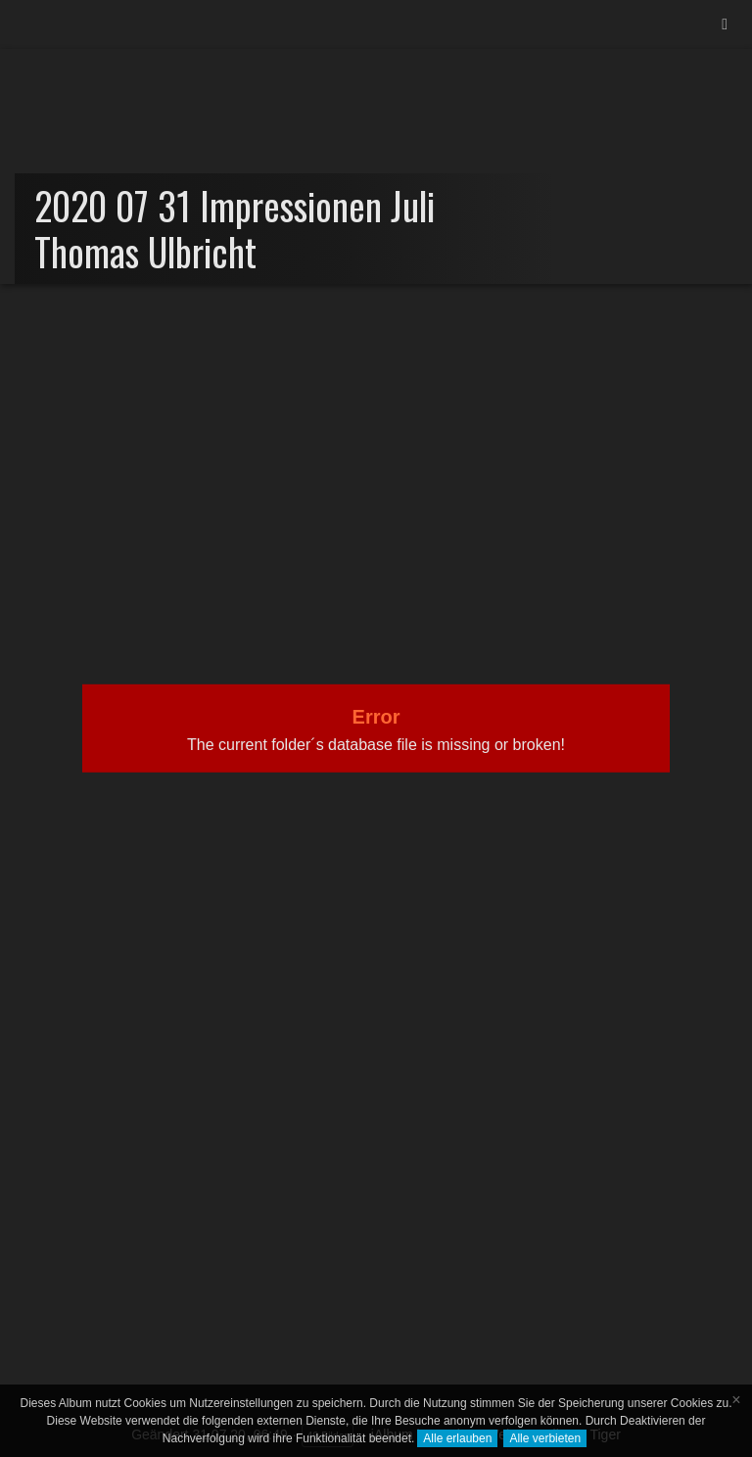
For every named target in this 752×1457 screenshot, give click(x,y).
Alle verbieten (545, 1438)
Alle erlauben (457, 1438)
